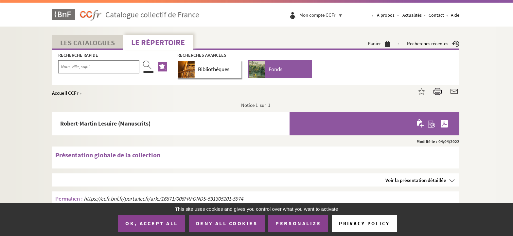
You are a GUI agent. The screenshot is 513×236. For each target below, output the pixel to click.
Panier (379, 43)
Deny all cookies (226, 223)
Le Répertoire (158, 42)
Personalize (298, 223)
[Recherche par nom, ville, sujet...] (98, 66)
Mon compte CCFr (322, 14)
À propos (386, 15)
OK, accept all (151, 223)
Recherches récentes (433, 43)
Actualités (412, 15)
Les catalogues (87, 42)
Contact (436, 15)
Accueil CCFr (65, 93)
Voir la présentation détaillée (415, 180)
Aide (455, 15)
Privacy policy (364, 223)
